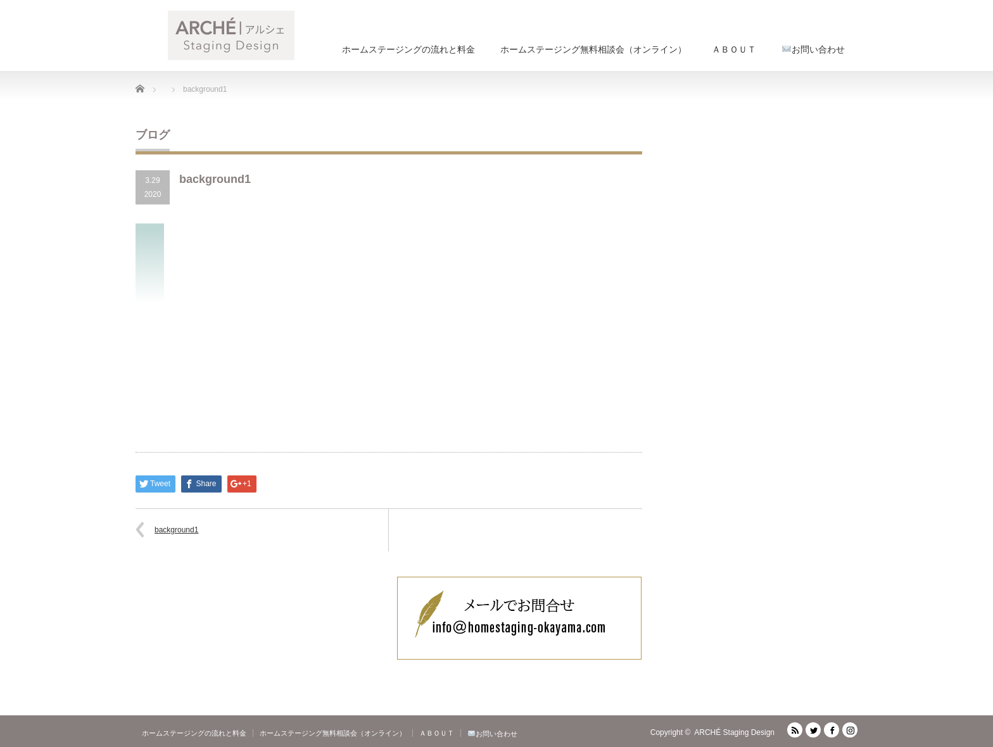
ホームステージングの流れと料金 (408, 49)
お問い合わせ (813, 49)
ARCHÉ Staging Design (734, 732)
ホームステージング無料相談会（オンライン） (593, 49)
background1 (176, 529)
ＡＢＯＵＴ (734, 49)
